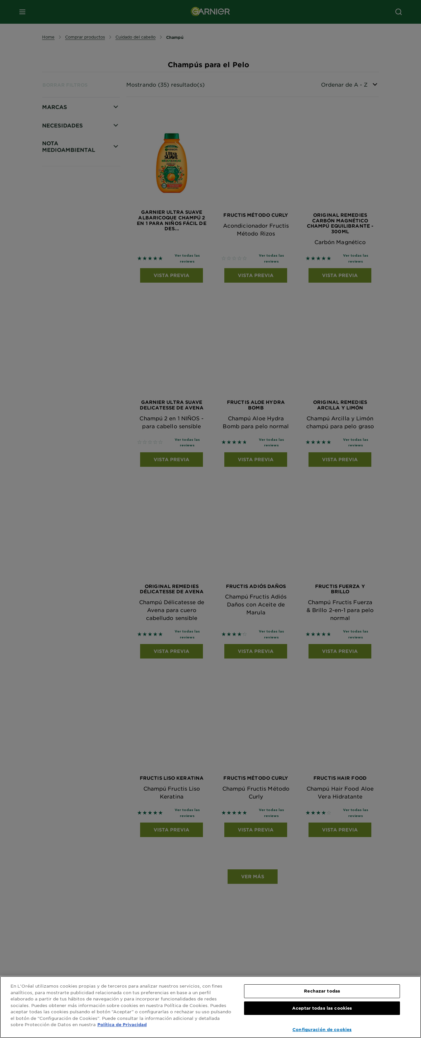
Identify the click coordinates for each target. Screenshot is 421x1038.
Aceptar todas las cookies (322, 1008)
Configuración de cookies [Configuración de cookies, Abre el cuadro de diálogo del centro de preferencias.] (322, 1029)
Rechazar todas (322, 991)
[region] (210, 1007)
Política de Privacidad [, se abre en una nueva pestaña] (122, 1024)
